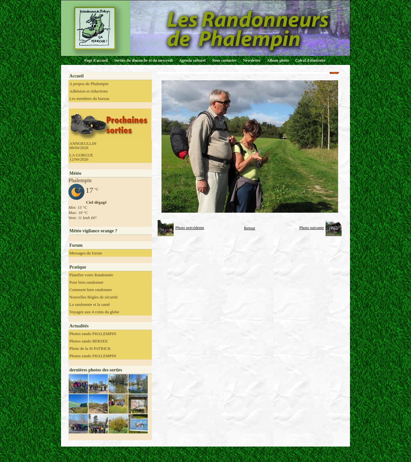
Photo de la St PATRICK (90, 348)
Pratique (77, 267)
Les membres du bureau (89, 98)
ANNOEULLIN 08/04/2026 (82, 145)
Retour (249, 228)
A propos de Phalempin (89, 83)
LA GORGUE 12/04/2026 (81, 157)
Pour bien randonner (86, 282)
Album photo (278, 60)
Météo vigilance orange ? (93, 230)
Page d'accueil (96, 60)
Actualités (79, 326)
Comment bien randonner (90, 289)
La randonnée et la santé (89, 304)
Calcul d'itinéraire (310, 60)
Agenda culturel (192, 60)
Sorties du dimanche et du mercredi (143, 60)
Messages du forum (85, 253)
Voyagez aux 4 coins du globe (94, 311)
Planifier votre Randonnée (91, 274)
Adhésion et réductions (88, 91)
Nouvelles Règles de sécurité (93, 297)
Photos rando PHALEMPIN (92, 333)
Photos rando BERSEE (88, 341)
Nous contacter (224, 60)
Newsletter (252, 60)
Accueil (76, 76)
